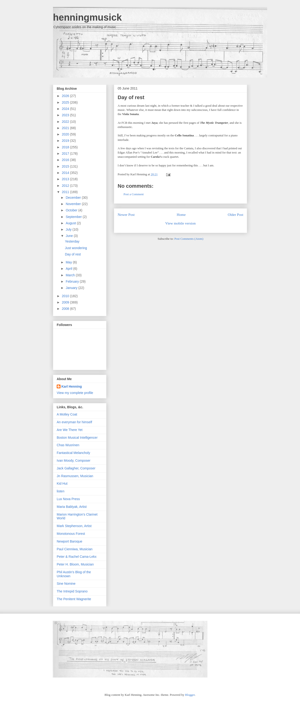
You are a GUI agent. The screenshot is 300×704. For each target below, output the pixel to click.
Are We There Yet (69, 430)
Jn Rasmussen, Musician (75, 476)
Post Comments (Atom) (188, 238)
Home (181, 215)
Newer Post (126, 215)
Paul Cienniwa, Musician (75, 549)
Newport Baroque (69, 541)
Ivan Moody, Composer (73, 460)
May (69, 262)
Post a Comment (134, 194)
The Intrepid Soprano (72, 591)
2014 (66, 173)
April (69, 268)
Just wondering (76, 248)
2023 (66, 115)
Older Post (235, 215)
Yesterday (72, 241)
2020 (66, 134)
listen (60, 491)
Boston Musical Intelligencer (77, 437)
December (74, 197)
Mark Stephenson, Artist (74, 526)
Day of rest (131, 97)
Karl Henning (71, 386)
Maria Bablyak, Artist (72, 507)
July (69, 229)
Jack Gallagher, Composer (76, 468)
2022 (66, 122)
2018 (66, 147)
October (72, 210)
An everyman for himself (74, 422)
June (70, 236)
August (71, 223)
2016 (66, 160)
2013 (66, 179)
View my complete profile (75, 393)
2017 (66, 153)
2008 (66, 309)
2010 (66, 296)
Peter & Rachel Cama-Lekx (77, 556)
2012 (66, 185)
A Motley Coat (67, 414)
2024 (66, 109)
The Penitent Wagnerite (74, 599)
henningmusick (87, 17)
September (74, 217)
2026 (66, 96)
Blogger (190, 695)
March (71, 275)
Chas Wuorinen (68, 445)
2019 (66, 140)
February (73, 281)
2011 (66, 192)
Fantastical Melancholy (73, 453)
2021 (66, 128)
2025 (66, 102)
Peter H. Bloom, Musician (75, 564)
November (74, 204)
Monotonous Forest (71, 533)
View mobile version (180, 223)
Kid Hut (62, 483)
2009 (66, 302)
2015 (66, 166)
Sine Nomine (66, 583)
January (72, 288)
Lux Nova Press (68, 499)
